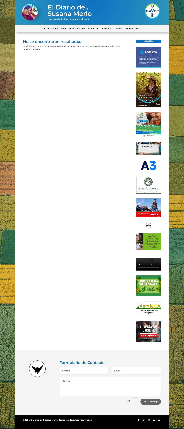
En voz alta (93, 28)
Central (54, 28)
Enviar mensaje (150, 401)
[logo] (148, 228)
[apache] (148, 216)
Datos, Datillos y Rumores (73, 28)
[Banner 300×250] (148, 67)
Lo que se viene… (132, 28)
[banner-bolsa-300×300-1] (148, 193)
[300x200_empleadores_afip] (148, 249)
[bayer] (148, 107)
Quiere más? (107, 28)
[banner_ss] (148, 341)
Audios (118, 28)
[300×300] (148, 136)
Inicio (46, 28)
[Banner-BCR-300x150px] (148, 154)
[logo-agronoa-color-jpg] (148, 315)
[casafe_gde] (148, 295)
